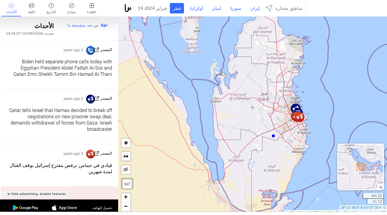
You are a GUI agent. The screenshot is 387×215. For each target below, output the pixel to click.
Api (104, 25)
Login (91, 8)
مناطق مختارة (284, 8)
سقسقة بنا (76, 25)
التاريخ (51, 8)
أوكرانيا (196, 8)
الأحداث (11, 8)
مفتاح (71, 8)
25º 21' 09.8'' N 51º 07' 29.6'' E (363, 207)
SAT (127, 184)
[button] (273, 135)
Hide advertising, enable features (38, 194)
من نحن (93, 25)
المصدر (106, 49)
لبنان (216, 8)
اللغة (31, 8)
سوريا (235, 8)
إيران (255, 8)
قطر (177, 8)
